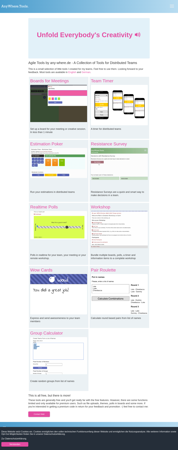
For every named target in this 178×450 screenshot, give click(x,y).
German (86, 72)
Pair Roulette (103, 270)
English (72, 72)
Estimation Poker (46, 143)
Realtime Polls (44, 207)
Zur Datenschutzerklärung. (14, 438)
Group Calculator (46, 333)
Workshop (100, 207)
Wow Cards (41, 270)
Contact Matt (39, 414)
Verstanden (14, 444)
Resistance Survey (109, 143)
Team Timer (102, 80)
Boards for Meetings (49, 80)
